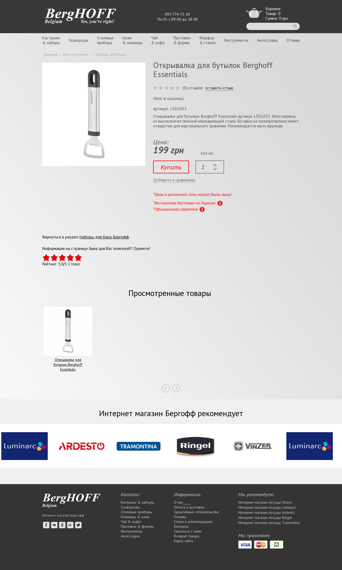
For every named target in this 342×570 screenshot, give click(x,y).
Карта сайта (183, 540)
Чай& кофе (158, 40)
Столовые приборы (136, 512)
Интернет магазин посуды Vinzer (265, 502)
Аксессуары (267, 40)
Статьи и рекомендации (193, 521)
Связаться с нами (187, 531)
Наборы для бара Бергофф (104, 236)
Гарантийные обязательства (196, 512)
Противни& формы (182, 40)
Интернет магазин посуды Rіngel (265, 517)
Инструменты (236, 40)
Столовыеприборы (105, 40)
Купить (171, 167)
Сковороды (78, 40)
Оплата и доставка (189, 507)
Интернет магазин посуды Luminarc (267, 507)
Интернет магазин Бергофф (63, 515)
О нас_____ (182, 502)
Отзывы (293, 40)
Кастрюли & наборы (137, 502)
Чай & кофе (131, 521)
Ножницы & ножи (135, 516)
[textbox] (210, 167)
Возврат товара (186, 536)
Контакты (181, 526)
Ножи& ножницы (132, 40)
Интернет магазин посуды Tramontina (269, 522)
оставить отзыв (219, 88)
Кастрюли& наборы (51, 40)
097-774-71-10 (177, 14)
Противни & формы (137, 526)
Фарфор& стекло (207, 40)
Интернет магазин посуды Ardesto (266, 512)
